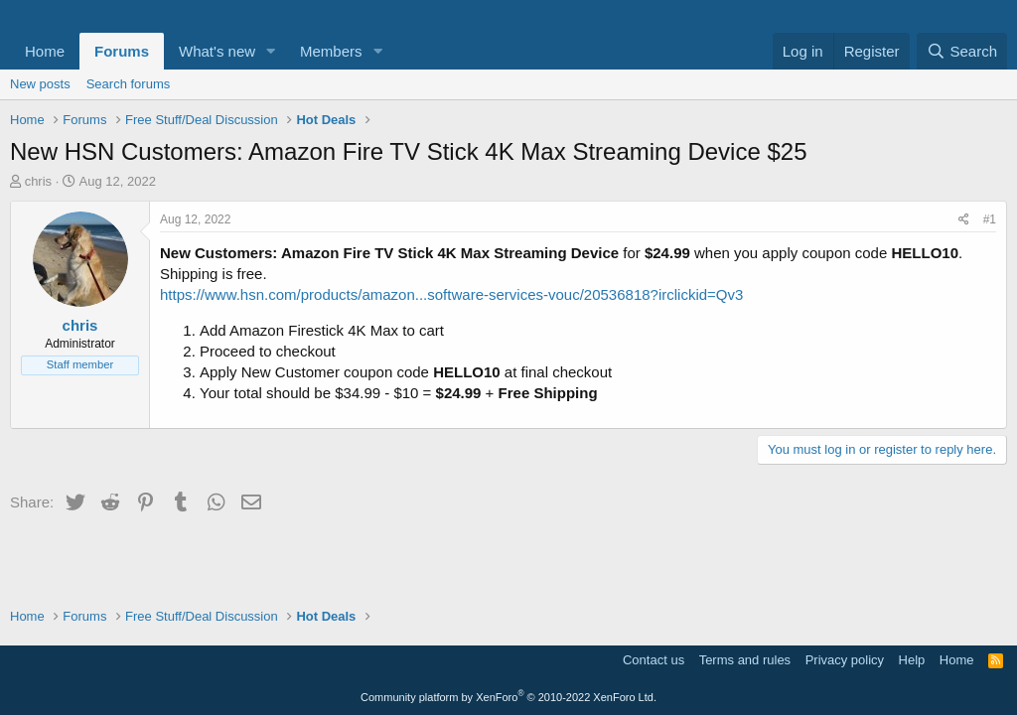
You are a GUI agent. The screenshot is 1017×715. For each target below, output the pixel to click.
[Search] (962, 51)
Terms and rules (745, 659)
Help (912, 659)
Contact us (653, 659)
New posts (40, 83)
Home (45, 51)
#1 (989, 219)
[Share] (963, 220)
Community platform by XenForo (508, 697)
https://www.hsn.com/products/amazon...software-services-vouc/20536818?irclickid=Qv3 (451, 294)
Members (331, 51)
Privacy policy (844, 659)
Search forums (128, 83)
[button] (271, 51)
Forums (121, 51)
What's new (217, 51)
